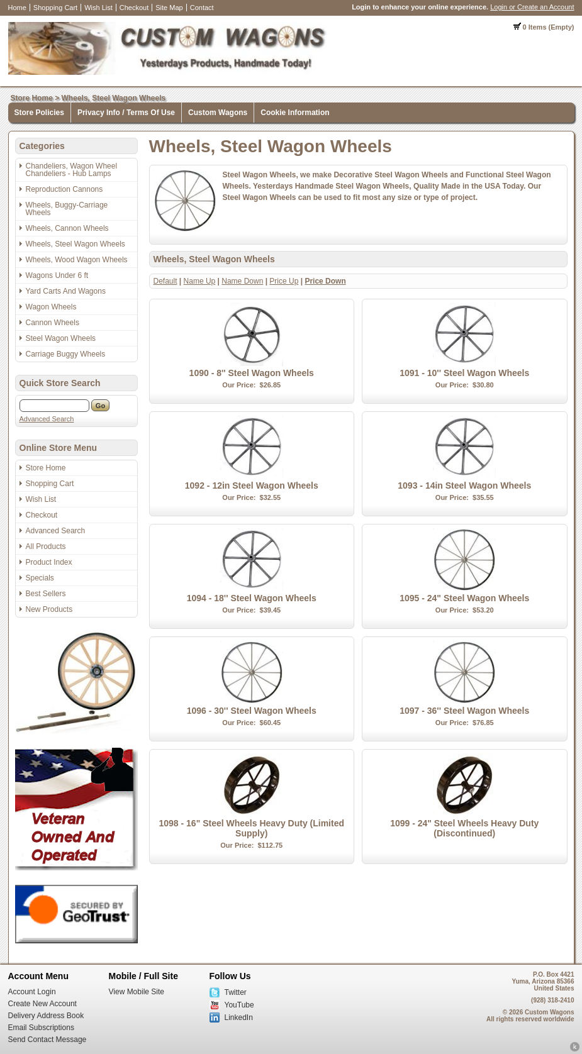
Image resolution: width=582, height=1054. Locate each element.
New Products (49, 609)
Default (165, 281)
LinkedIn (239, 1017)
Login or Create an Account (532, 7)
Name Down (242, 281)
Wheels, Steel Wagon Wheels (114, 98)
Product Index (49, 562)
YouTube (239, 1005)
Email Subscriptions (41, 1027)
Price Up (283, 281)
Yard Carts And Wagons (66, 291)
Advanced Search (47, 419)
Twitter (236, 992)
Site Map (168, 7)
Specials (40, 578)
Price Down (325, 281)
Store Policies (39, 112)
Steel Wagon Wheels (61, 338)
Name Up (200, 281)
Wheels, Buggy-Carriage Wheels (67, 209)
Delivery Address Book (46, 1015)
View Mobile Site (137, 991)
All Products (46, 546)
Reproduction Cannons (64, 189)
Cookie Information (294, 112)
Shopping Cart (55, 7)
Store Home (32, 98)
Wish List (98, 7)
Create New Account (42, 1003)
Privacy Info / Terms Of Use (126, 112)
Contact (202, 7)
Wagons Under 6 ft (57, 275)
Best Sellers (46, 593)
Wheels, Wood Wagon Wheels (77, 259)
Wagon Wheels (51, 306)
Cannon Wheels (52, 322)
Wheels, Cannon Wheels (67, 228)
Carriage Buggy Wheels (66, 354)
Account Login (32, 991)
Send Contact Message (47, 1039)
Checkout (134, 7)
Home (17, 7)
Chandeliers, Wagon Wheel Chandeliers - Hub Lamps (72, 170)
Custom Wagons (217, 112)
